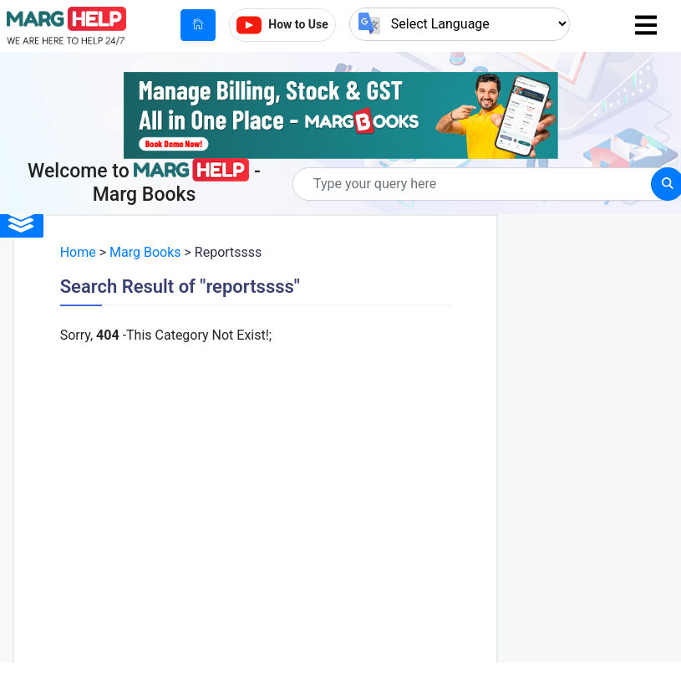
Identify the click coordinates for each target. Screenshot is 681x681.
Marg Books (144, 252)
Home (78, 252)
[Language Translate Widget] (459, 23)
